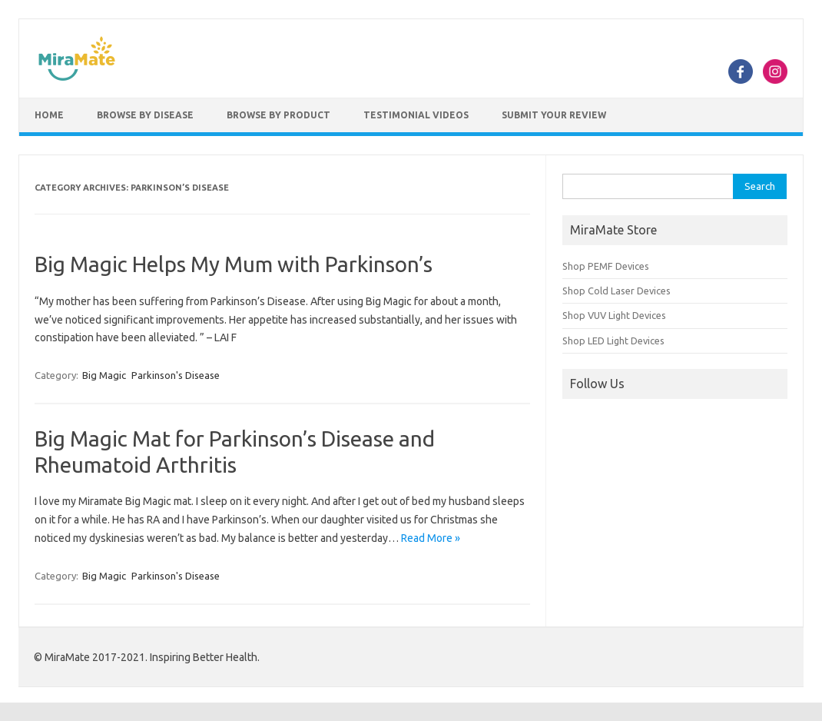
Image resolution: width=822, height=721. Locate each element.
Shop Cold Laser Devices (616, 290)
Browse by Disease (145, 115)
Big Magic (104, 375)
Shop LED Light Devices (613, 340)
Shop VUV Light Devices (614, 315)
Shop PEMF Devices (605, 266)
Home (49, 115)
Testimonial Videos (416, 115)
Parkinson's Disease (175, 375)
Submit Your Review (554, 115)
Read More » (430, 538)
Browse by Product (278, 115)
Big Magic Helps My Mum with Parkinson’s (234, 264)
